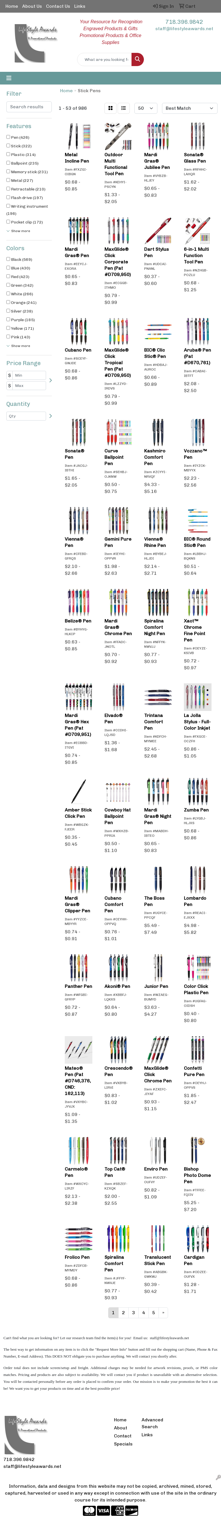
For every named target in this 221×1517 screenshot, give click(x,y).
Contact (123, 1436)
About (120, 1428)
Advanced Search (152, 1423)
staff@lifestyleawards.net (184, 28)
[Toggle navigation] (9, 78)
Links (79, 6)
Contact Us (58, 6)
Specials (123, 1444)
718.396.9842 (184, 21)
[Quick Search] (104, 59)
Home (11, 6)
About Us (32, 6)
